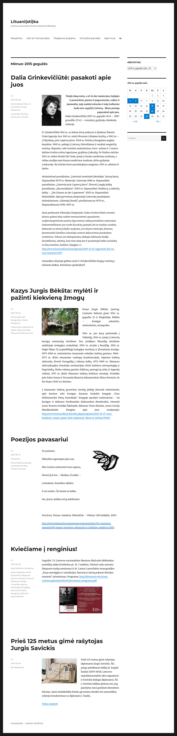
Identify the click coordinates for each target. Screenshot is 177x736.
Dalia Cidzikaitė (18, 572)
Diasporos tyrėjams (65, 38)
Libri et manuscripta (38, 38)
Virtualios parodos (90, 38)
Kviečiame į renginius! (44, 548)
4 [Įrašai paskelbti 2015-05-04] (130, 101)
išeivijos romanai (26, 578)
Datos (25, 104)
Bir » (158, 121)
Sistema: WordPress (34, 723)
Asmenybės (16, 104)
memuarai (16, 117)
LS (12, 96)
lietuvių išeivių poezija (21, 463)
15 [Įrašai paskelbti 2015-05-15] (152, 106)
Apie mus (109, 38)
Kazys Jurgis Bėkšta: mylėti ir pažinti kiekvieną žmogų (54, 294)
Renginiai (15, 593)
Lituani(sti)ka (25, 21)
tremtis (24, 117)
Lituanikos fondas (19, 466)
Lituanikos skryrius (19, 114)
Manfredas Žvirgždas (20, 587)
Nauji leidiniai (17, 568)
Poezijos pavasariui (39, 439)
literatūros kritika (18, 581)
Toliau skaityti (50, 703)
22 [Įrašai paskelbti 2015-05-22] (152, 111)
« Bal (135, 121)
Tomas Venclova (18, 469)
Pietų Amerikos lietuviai (22, 333)
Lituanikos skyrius (19, 584)
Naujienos (16, 38)
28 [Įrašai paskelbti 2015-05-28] (147, 116)
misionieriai (16, 327)
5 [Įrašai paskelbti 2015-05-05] (135, 101)
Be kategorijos (17, 667)
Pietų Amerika (23, 330)
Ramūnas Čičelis (18, 590)
